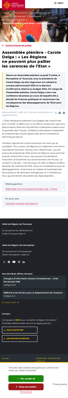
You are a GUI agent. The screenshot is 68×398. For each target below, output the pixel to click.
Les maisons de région (18, 338)
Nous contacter (15, 330)
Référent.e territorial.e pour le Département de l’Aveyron (33, 292)
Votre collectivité (20, 13)
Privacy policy (60, 384)
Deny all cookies (26, 387)
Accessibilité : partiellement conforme (48, 359)
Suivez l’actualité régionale (14, 16)
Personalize (26, 392)
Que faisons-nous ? (39, 13)
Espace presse (35, 16)
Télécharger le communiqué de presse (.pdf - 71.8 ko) (31, 189)
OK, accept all (26, 378)
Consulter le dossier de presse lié (21, 203)
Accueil (6, 13)
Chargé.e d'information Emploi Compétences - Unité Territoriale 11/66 (31, 280)
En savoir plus (9, 302)
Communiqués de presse (14, 20)
